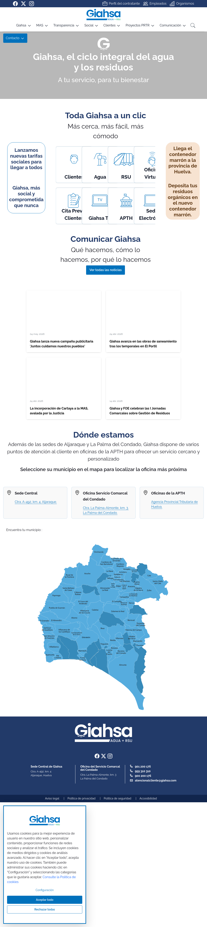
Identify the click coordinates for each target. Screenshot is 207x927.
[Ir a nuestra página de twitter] (23, 3)
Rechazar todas (44, 909)
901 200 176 (143, 766)
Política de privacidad (81, 798)
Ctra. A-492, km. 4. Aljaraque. (36, 502)
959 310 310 (143, 771)
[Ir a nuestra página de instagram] (31, 3)
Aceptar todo (44, 899)
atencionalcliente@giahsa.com (155, 780)
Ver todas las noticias (105, 270)
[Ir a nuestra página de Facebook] (15, 3)
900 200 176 (143, 775)
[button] (18, 27)
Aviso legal (52, 798)
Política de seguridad (117, 798)
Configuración (45, 890)
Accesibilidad (148, 798)
